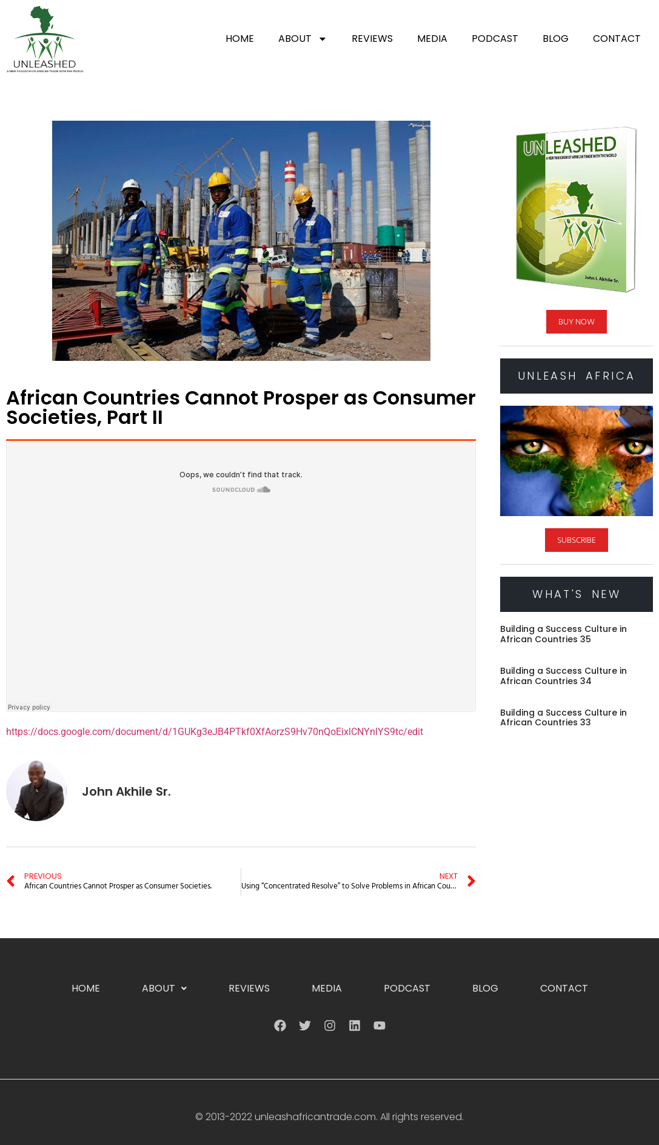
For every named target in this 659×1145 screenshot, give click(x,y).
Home (240, 38)
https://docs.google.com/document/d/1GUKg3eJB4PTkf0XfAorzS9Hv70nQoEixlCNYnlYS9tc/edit (214, 731)
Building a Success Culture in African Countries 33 (563, 718)
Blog (556, 38)
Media (432, 38)
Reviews (372, 38)
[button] (164, 988)
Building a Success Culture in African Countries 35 (563, 634)
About (302, 39)
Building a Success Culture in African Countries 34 (563, 676)
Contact (617, 38)
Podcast (495, 38)
